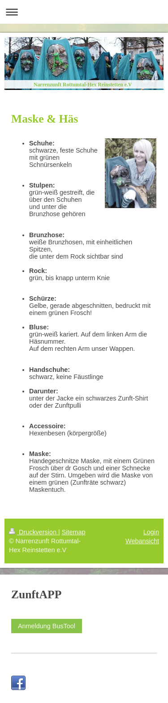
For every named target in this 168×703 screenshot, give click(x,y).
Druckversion (33, 532)
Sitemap (74, 532)
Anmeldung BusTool (46, 626)
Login (151, 532)
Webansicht (142, 541)
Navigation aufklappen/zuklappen (84, 11)
